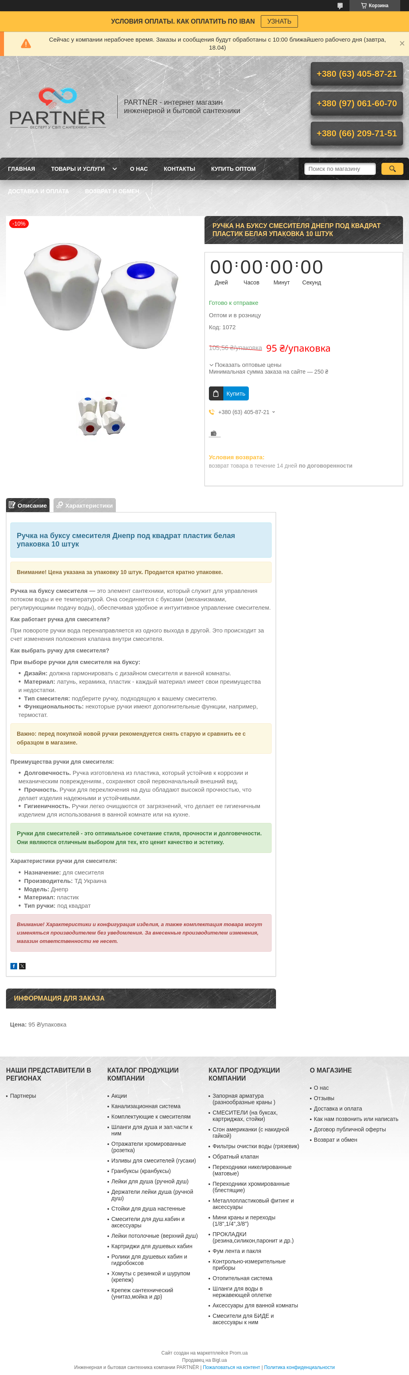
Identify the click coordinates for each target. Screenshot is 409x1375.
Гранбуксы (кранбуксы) (141, 1171)
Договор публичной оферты (350, 1129)
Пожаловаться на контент (231, 1367)
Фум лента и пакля (236, 1251)
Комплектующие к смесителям (151, 1116)
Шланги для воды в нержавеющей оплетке (242, 1291)
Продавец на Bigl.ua (204, 1360)
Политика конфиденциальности (299, 1367)
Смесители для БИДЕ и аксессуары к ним (243, 1319)
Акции (119, 1096)
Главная (21, 169)
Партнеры (23, 1096)
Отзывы (324, 1098)
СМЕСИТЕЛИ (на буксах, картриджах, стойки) (245, 1115)
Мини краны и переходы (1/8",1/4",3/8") (243, 1220)
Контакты (179, 169)
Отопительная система (242, 1278)
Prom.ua (239, 1353)
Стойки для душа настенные (148, 1208)
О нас (139, 169)
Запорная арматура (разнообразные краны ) (243, 1099)
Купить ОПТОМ (233, 169)
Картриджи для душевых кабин (152, 1246)
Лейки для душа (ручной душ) (150, 1181)
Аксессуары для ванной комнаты (255, 1305)
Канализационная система (146, 1106)
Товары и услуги (78, 169)
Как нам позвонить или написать (356, 1119)
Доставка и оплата (38, 191)
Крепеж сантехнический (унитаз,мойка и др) (142, 1293)
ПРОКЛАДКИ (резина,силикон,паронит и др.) (253, 1237)
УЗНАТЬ (279, 21)
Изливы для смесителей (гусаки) (153, 1160)
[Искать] (392, 169)
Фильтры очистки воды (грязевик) (255, 1146)
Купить (235, 393)
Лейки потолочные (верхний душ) (154, 1236)
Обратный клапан (235, 1156)
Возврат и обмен (112, 191)
